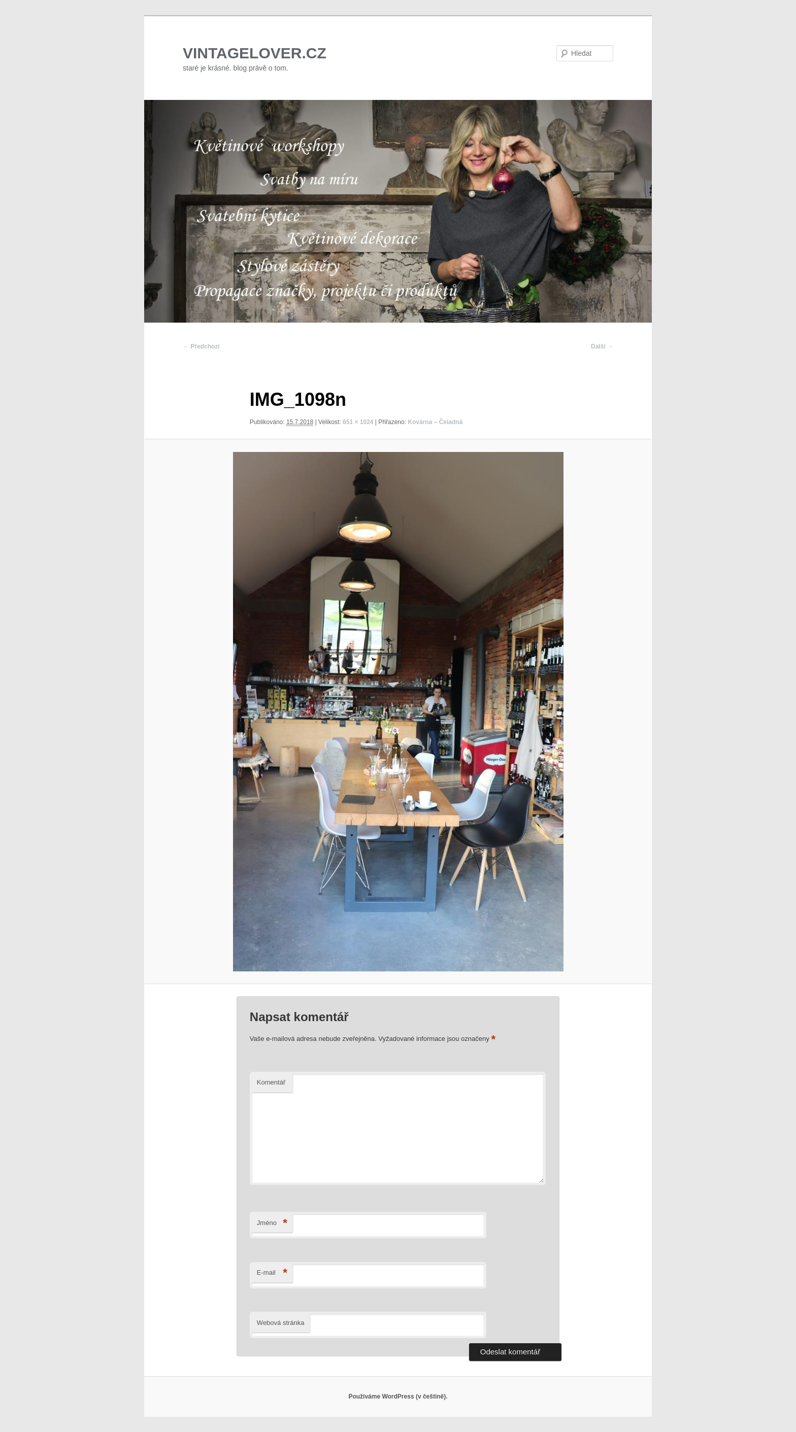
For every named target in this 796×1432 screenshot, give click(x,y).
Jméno (272, 1223)
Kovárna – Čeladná (435, 422)
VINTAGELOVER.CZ (254, 53)
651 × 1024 (358, 422)
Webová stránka (281, 1322)
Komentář (271, 1082)
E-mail (272, 1273)
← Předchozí (201, 346)
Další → (602, 346)
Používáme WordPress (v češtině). (397, 1396)
